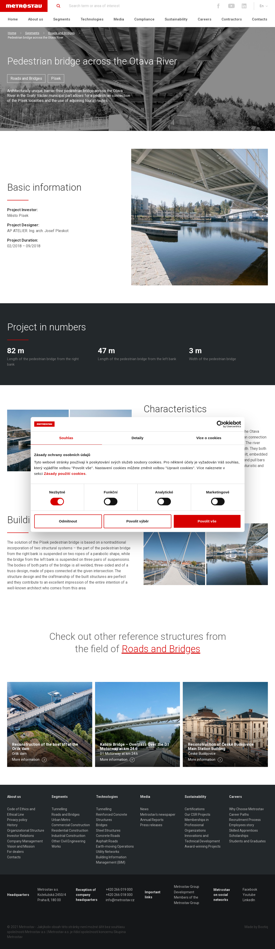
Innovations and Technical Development (202, 838)
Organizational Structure (25, 830)
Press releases (151, 825)
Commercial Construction (71, 825)
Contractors (232, 19)
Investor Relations (20, 836)
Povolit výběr (137, 521)
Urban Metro (61, 820)
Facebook (250, 889)
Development (184, 892)
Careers (204, 19)
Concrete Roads (108, 836)
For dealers (15, 852)
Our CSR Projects (197, 814)
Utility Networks (107, 852)
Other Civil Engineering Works (68, 843)
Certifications (195, 809)
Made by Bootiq (256, 927)
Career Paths (239, 814)
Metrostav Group (186, 887)
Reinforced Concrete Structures (111, 817)
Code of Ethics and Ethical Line (21, 811)
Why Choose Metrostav (246, 809)
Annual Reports (152, 820)
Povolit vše (207, 521)
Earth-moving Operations (115, 846)
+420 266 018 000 (119, 895)
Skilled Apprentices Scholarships (243, 833)
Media (119, 19)
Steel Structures (108, 830)
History (12, 825)
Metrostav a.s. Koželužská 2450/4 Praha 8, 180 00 (52, 895)
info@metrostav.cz (120, 900)
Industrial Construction (68, 836)
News (144, 809)
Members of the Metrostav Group (186, 899)
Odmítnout (68, 521)
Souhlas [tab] (66, 438)
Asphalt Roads (107, 841)
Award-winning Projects (203, 846)
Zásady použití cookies (65, 474)
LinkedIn (249, 900)
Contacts (259, 19)
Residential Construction (70, 830)
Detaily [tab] (138, 438)
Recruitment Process (245, 820)
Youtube (249, 895)
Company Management (25, 841)
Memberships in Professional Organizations (197, 825)
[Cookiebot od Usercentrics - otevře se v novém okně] (220, 424)
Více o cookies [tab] (209, 438)
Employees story (241, 825)
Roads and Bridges (61, 33)
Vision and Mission (21, 846)
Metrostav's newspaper (157, 814)
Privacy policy (17, 820)
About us (35, 19)
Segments (61, 19)
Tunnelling (59, 809)
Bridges (101, 825)
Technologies (92, 19)
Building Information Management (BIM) (111, 859)
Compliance (144, 19)
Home (13, 19)
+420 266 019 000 (119, 889)
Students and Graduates (247, 841)
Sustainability (176, 19)
